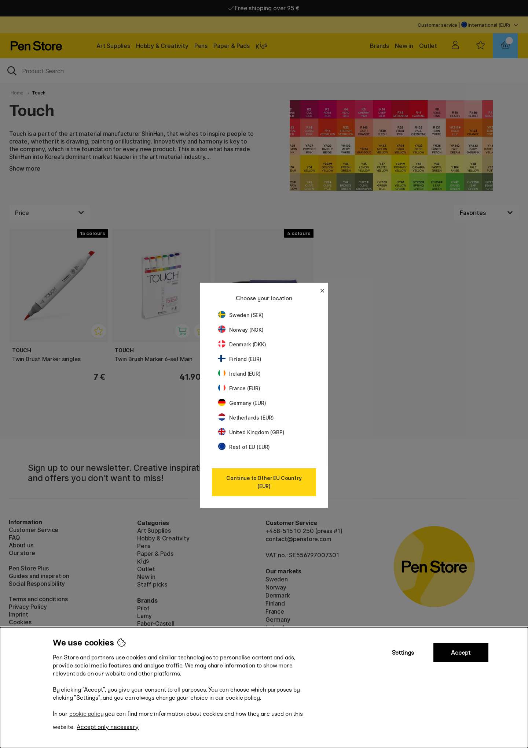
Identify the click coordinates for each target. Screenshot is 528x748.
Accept (460, 652)
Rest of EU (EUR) (244, 447)
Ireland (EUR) (239, 374)
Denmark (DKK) (242, 344)
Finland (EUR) (239, 359)
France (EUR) (239, 388)
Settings (403, 652)
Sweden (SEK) (241, 315)
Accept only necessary (108, 726)
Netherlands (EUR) (246, 417)
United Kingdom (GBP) (251, 432)
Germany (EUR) (242, 403)
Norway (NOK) (241, 330)
